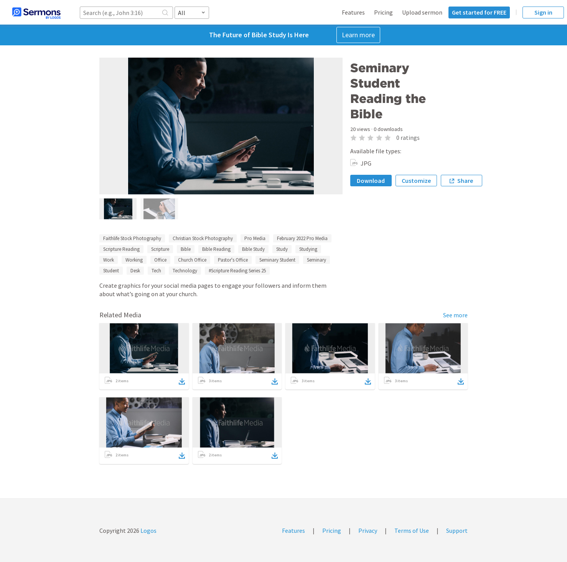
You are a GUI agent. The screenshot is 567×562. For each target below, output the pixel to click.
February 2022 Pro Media (302, 238)
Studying (308, 249)
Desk (135, 270)
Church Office (192, 260)
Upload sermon (422, 12)
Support (457, 530)
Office (160, 260)
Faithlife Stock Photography (132, 238)
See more (455, 315)
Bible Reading (216, 249)
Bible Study (253, 249)
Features (353, 12)
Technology (185, 270)
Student (111, 270)
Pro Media (254, 238)
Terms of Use (411, 530)
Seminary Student (277, 260)
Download (371, 180)
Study (282, 249)
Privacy (367, 530)
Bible (186, 249)
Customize (416, 180)
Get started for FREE (479, 12)
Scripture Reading (121, 249)
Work (108, 260)
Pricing (383, 12)
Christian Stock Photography (203, 238)
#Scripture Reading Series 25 (237, 270)
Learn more (358, 34)
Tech (156, 270)
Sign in (543, 12)
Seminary (316, 260)
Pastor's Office (233, 260)
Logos (148, 530)
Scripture (160, 249)
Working (134, 260)
